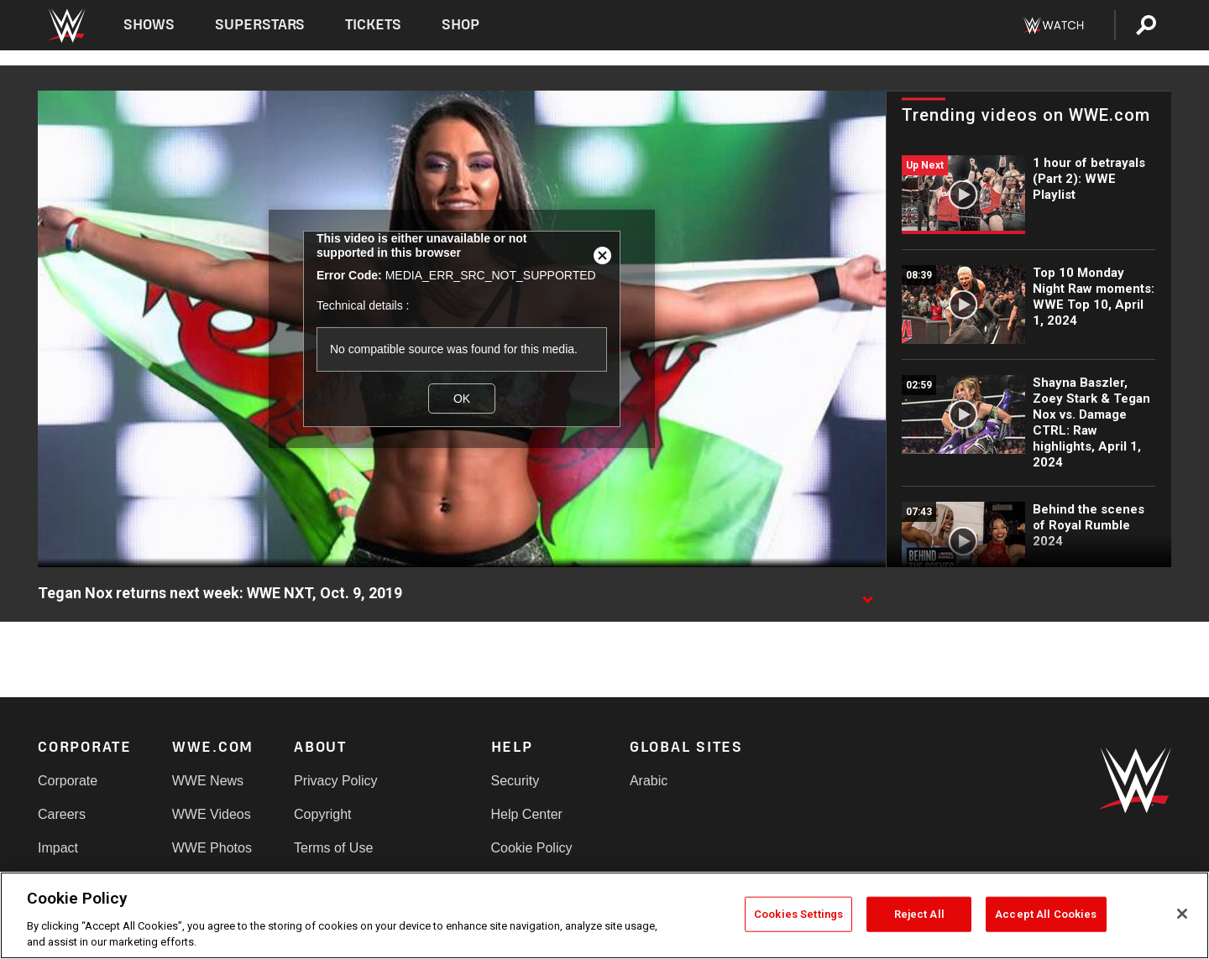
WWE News (207, 781)
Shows (149, 25)
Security (515, 781)
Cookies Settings (798, 914)
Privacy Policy (336, 781)
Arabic (648, 781)
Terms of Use (333, 848)
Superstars (260, 25)
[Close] (1182, 913)
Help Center (527, 814)
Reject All (919, 914)
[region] (604, 915)
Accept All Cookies (1045, 914)
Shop (460, 25)
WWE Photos (212, 848)
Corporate (67, 781)
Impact (58, 848)
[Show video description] (867, 594)
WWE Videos (211, 814)
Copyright (322, 814)
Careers (62, 814)
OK (461, 398)
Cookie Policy (532, 848)
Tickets (373, 25)
